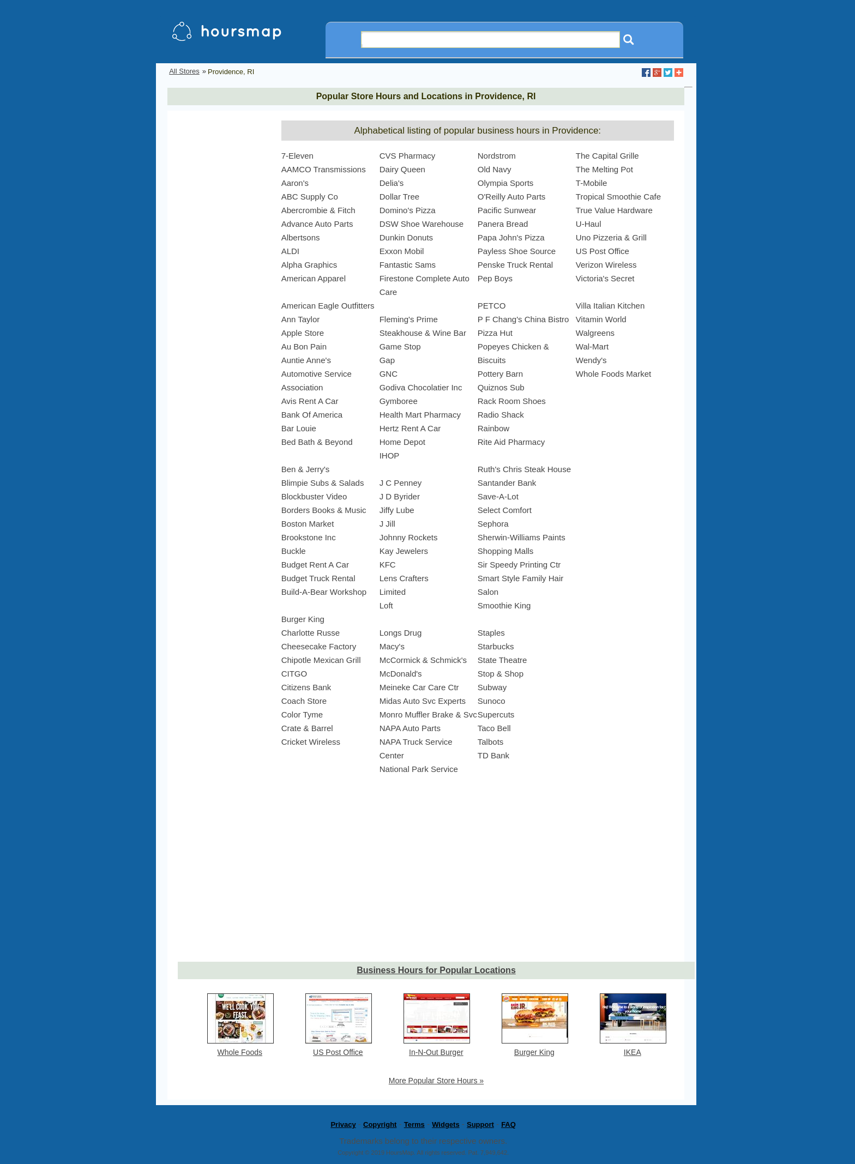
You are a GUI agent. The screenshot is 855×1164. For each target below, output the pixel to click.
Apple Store (302, 332)
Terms (414, 1124)
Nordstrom (497, 155)
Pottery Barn (500, 373)
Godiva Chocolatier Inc (421, 387)
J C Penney (401, 482)
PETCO (492, 305)
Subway (492, 687)
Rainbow (493, 428)
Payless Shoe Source (517, 251)
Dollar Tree (399, 196)
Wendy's (591, 360)
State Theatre (502, 660)
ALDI (290, 251)
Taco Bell (494, 728)
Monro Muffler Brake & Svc (428, 714)
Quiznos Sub (501, 387)
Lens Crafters (404, 578)
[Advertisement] (221, 284)
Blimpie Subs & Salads (322, 482)
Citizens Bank (306, 687)
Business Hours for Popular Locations (436, 970)
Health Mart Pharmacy (420, 414)
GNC (389, 373)
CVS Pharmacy (408, 155)
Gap (387, 360)
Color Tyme (302, 714)
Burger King (302, 619)
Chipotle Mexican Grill (321, 660)
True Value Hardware (614, 210)
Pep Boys (495, 278)
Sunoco (491, 700)
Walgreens (595, 332)
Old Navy (494, 169)
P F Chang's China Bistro (523, 319)
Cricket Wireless (310, 741)
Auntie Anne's (306, 360)
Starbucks (496, 646)
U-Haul (588, 223)
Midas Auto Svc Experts (423, 700)
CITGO (294, 673)
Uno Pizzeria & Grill (611, 237)
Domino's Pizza (408, 210)
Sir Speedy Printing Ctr (519, 564)
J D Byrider (400, 496)
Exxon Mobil (402, 251)
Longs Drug (401, 632)
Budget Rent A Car (315, 564)
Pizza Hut (495, 332)
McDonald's (401, 673)
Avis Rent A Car (310, 401)
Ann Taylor (300, 319)
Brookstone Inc (308, 537)
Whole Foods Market (613, 373)
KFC (388, 564)
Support (480, 1124)
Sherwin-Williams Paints (521, 537)
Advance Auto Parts (317, 223)
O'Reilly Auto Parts (512, 196)
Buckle (293, 551)
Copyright (379, 1124)
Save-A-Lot (498, 496)
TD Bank (493, 755)
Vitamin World (601, 319)
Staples (491, 632)
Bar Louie (298, 428)
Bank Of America (312, 414)
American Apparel (313, 278)
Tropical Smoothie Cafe (618, 196)
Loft (386, 605)
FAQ (508, 1124)
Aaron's (295, 183)
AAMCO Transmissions (323, 169)
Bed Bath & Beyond (317, 442)
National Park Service (419, 769)
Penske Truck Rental (515, 264)
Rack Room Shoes (512, 401)
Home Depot (402, 442)
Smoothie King (504, 605)
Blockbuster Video (314, 496)
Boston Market (307, 523)
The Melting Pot (604, 169)
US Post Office (602, 251)
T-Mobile (591, 183)
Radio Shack (501, 414)
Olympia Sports (506, 183)
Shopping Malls (506, 551)
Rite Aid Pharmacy (511, 442)
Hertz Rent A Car (410, 428)
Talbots (491, 741)
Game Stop (400, 346)
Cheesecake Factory (319, 646)
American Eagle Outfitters (328, 305)
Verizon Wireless (606, 264)
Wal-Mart (592, 346)
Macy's (392, 646)
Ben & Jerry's (305, 469)
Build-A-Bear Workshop (323, 591)
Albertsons (300, 237)
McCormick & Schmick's (423, 660)
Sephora (493, 523)
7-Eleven (297, 155)
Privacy (343, 1124)
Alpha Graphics (309, 264)
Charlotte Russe (310, 632)
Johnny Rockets (409, 537)
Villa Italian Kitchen (610, 305)
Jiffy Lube (397, 510)
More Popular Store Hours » (436, 1080)
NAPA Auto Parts (410, 728)
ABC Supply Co (309, 196)
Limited (393, 591)
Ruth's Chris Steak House (524, 469)
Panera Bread (503, 223)
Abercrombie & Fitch (318, 210)
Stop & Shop (500, 673)
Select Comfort (505, 510)
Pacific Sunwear (507, 210)
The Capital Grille (607, 155)
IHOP (390, 455)
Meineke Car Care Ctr (419, 687)
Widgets (445, 1124)
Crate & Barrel (307, 728)
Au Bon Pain (304, 346)
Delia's (392, 183)
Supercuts (496, 714)
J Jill (387, 523)
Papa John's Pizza (511, 237)
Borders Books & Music (323, 510)
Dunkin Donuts (406, 237)
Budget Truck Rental (318, 578)
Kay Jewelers (404, 551)
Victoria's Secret (605, 278)
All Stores (184, 71)
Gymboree (399, 401)
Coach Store (304, 700)
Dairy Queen (402, 169)
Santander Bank (507, 482)
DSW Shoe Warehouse (422, 223)
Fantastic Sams (408, 264)
